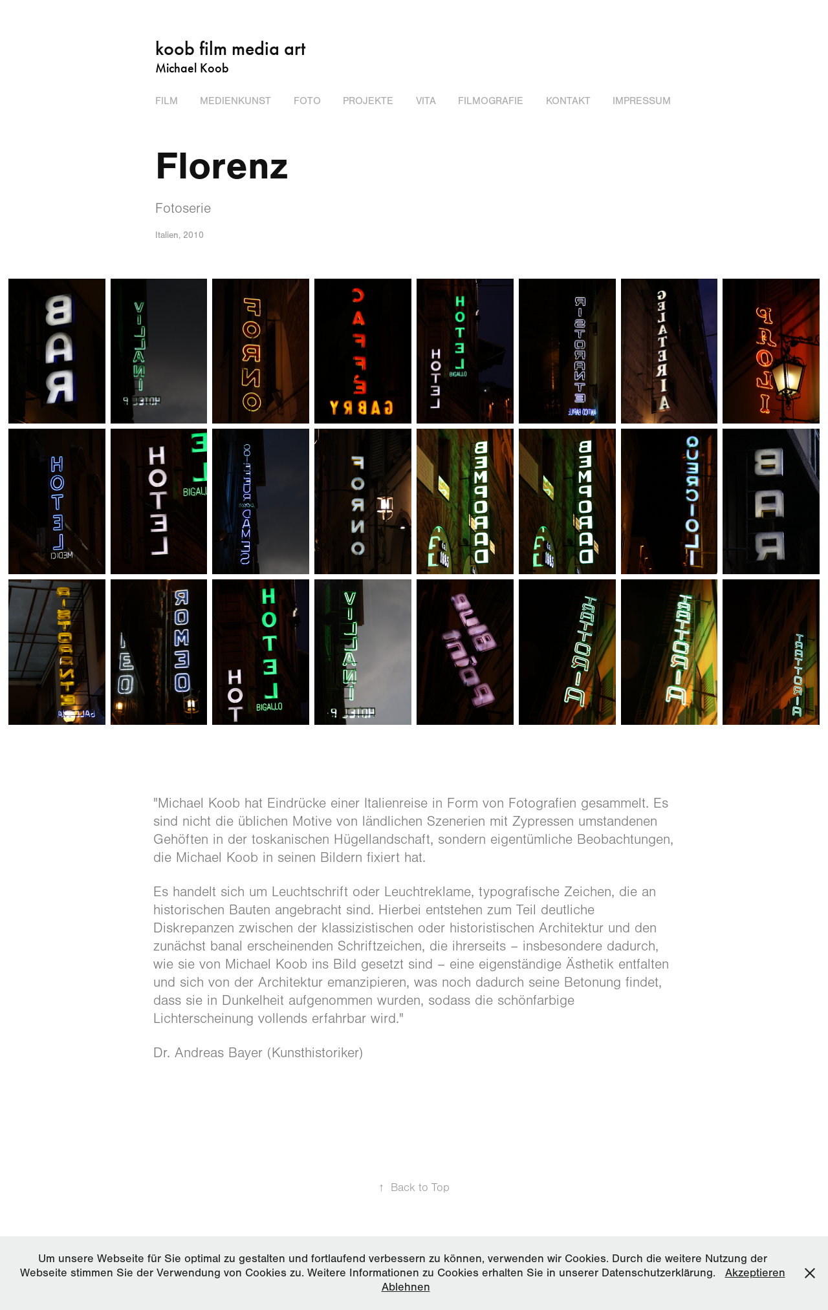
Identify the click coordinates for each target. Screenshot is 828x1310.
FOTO (307, 101)
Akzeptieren (755, 1273)
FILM (166, 101)
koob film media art (230, 48)
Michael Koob (192, 68)
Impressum (642, 101)
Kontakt (568, 101)
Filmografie (490, 101)
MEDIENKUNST (235, 101)
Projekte (368, 101)
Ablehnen (406, 1287)
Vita (426, 101)
